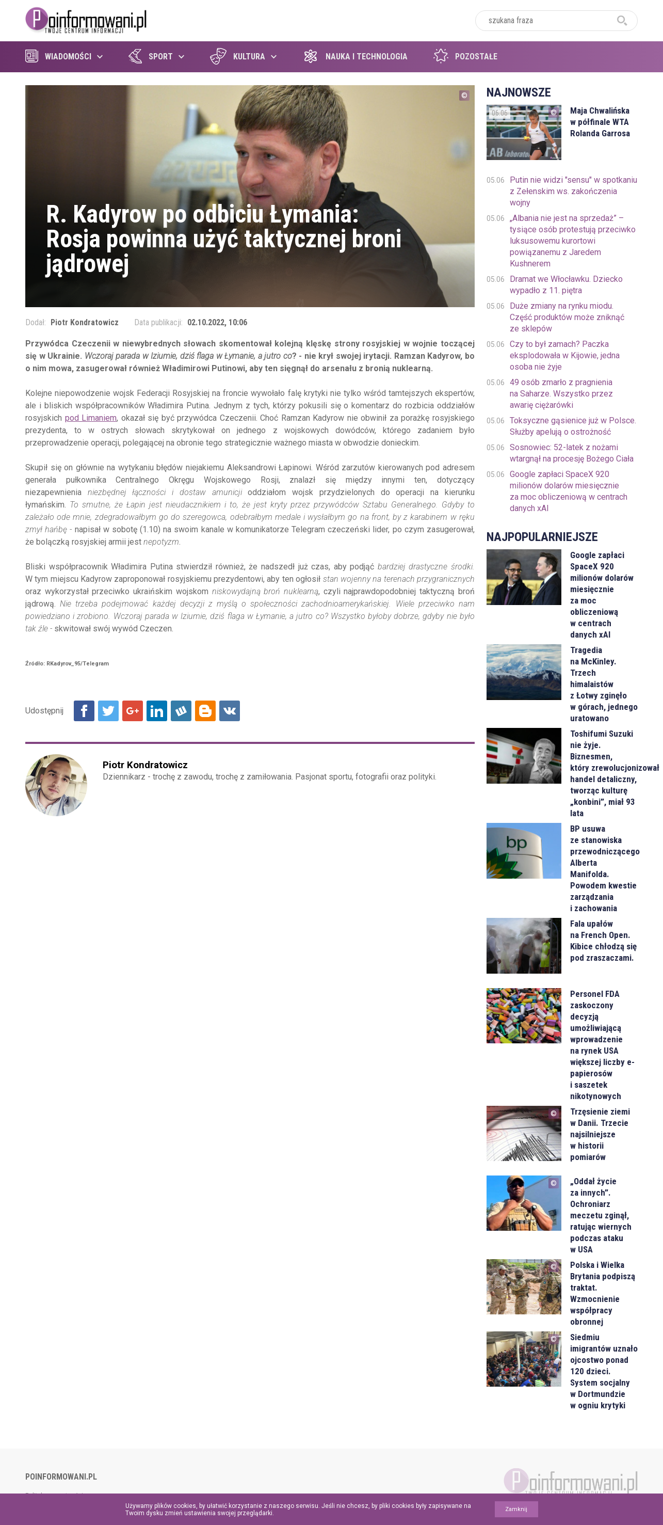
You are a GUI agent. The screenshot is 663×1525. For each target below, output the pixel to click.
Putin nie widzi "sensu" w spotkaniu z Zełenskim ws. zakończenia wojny (573, 191)
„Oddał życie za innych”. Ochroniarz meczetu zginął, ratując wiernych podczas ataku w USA (601, 1215)
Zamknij (516, 1509)
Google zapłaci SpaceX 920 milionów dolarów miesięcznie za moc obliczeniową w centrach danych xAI (568, 491)
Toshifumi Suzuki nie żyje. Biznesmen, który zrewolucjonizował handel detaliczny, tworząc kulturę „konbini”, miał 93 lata (604, 773)
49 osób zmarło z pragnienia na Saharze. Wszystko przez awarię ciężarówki (561, 393)
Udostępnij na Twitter (108, 711)
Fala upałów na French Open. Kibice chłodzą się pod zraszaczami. (603, 940)
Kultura (237, 56)
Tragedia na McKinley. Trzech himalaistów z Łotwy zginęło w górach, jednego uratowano (604, 684)
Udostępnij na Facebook (84, 711)
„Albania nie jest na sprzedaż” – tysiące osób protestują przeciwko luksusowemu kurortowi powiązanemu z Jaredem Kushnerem (573, 240)
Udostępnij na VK (229, 711)
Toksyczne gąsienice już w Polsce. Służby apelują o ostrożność (573, 426)
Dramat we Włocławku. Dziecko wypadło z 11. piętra (566, 284)
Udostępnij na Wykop (181, 711)
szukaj (622, 20)
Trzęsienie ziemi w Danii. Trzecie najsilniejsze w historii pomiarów (600, 1134)
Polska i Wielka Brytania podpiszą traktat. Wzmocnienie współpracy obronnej (602, 1293)
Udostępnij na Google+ (132, 711)
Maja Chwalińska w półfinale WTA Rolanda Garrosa (600, 121)
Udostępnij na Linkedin (157, 711)
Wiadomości (58, 56)
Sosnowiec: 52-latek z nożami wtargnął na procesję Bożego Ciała (572, 453)
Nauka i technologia (355, 56)
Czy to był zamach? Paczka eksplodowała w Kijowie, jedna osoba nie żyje (565, 355)
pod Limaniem (91, 418)
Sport (150, 56)
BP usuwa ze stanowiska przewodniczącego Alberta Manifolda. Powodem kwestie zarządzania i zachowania (604, 868)
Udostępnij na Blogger (205, 711)
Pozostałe (465, 56)
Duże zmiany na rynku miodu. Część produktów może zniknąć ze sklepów (567, 317)
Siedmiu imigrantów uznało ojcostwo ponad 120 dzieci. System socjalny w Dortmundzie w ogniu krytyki (604, 1371)
